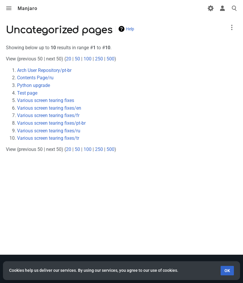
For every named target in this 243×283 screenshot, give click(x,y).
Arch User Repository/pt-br (44, 70)
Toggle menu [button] (9, 8)
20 (68, 59)
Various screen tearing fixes (45, 100)
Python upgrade (33, 85)
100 (87, 59)
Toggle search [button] (234, 8)
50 (77, 59)
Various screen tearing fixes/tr (48, 138)
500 (110, 59)
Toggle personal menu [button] (222, 8)
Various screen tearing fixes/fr (48, 115)
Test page (27, 93)
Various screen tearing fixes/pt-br (51, 123)
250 (99, 59)
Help (130, 29)
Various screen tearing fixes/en (49, 108)
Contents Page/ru (35, 77)
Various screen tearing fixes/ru (48, 131)
